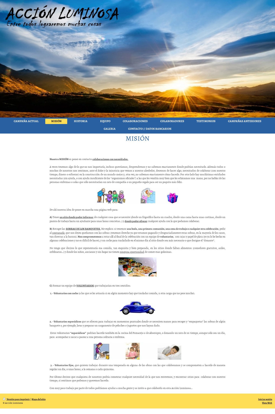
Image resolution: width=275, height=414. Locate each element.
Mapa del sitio (39, 399)
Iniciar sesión (265, 399)
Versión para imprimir (16, 399)
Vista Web (267, 402)
